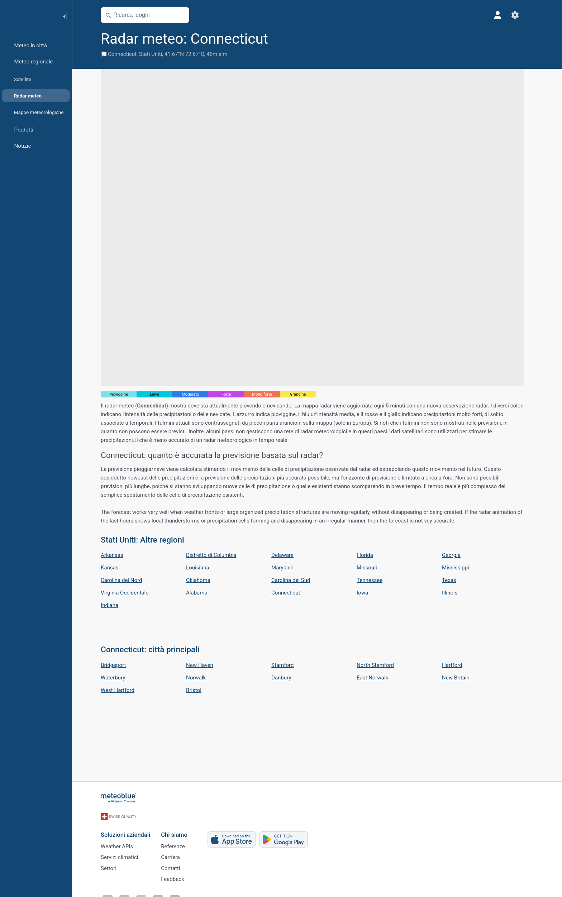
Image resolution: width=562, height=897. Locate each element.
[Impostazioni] (520, 15)
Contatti (175, 866)
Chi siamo (179, 830)
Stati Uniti (155, 54)
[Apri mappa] (185, 15)
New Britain (460, 677)
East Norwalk (377, 677)
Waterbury (117, 677)
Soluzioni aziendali (130, 830)
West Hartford (122, 690)
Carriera (175, 854)
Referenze (178, 842)
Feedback (177, 878)
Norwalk (200, 677)
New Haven (204, 665)
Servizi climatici (124, 854)
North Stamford (380, 665)
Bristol (198, 690)
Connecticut (127, 54)
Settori (113, 866)
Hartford (457, 665)
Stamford (287, 665)
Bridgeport (117, 665)
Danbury (286, 677)
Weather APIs (121, 842)
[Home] (28, 15)
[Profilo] (502, 15)
